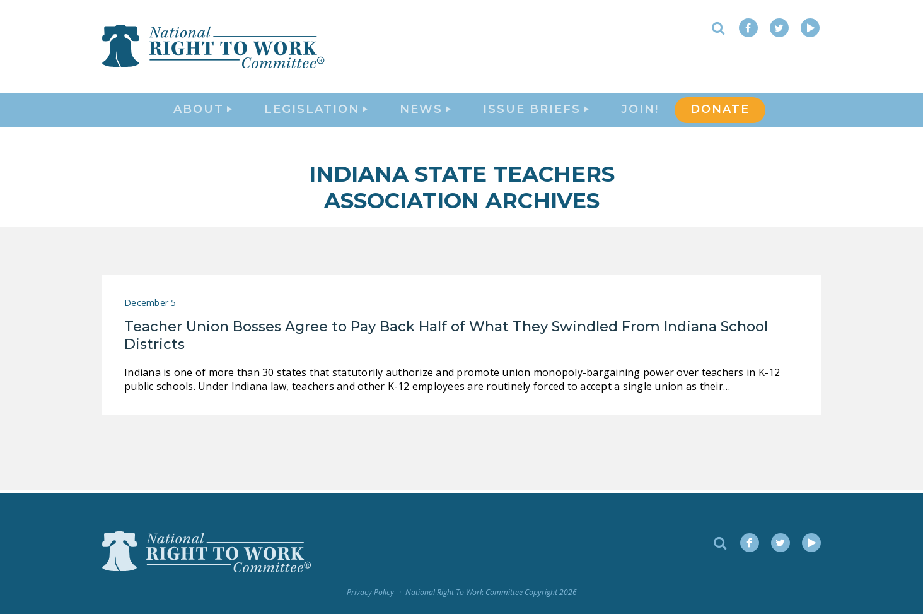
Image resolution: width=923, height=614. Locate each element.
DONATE (720, 111)
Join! (640, 111)
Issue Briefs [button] (536, 111)
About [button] (202, 111)
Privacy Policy (370, 592)
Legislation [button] (316, 111)
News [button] (425, 111)
